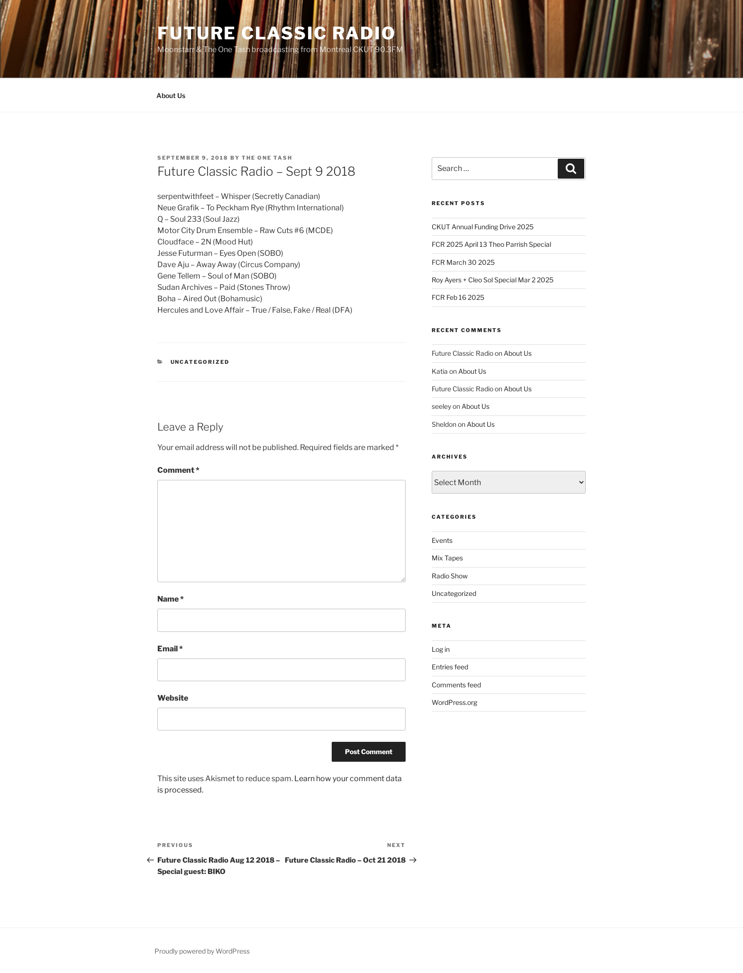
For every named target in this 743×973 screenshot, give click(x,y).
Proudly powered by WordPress (202, 951)
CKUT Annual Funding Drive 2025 (483, 227)
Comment (178, 470)
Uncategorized (200, 362)
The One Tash (267, 157)
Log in (441, 649)
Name (170, 599)
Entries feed (450, 667)
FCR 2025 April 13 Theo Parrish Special (491, 244)
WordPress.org (454, 702)
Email (170, 648)
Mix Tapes (447, 558)
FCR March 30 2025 (463, 262)
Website (172, 698)
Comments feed (456, 685)
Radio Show (450, 576)
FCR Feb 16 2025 (458, 297)
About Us (170, 95)
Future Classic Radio (276, 33)
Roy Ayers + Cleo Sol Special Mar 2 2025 (492, 280)
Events (442, 540)
